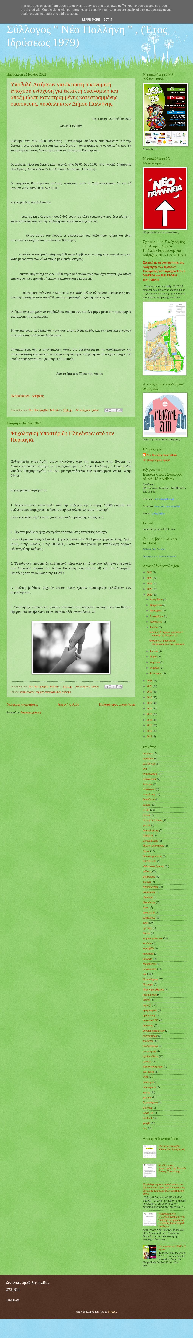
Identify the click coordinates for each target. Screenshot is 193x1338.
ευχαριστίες (149, 917)
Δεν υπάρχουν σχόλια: (87, 410)
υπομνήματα (149, 1087)
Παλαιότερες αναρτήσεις (117, 704)
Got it (108, 19)
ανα (145, 768)
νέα (144, 974)
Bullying (147, 1107)
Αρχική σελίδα (68, 704)
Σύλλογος (148, 1041)
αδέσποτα (148, 753)
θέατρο (146, 933)
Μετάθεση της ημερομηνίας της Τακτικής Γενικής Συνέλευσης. (172, 1168)
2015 (150, 714)
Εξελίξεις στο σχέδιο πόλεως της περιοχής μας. (172, 1148)
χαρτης (146, 1092)
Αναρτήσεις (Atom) (30, 712)
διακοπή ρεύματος (152, 856)
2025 (150, 578)
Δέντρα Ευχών (150, 840)
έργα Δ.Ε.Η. (149, 912)
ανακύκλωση (149, 779)
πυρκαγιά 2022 (53, 692)
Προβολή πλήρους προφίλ (156, 460)
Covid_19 (148, 1112)
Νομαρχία (148, 984)
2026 (150, 572)
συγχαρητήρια (150, 1035)
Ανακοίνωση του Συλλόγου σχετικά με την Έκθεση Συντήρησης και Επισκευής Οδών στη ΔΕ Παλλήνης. (172, 1220)
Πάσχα (146, 999)
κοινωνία (147, 958)
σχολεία (147, 1061)
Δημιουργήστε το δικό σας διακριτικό (159, 556)
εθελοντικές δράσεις (153, 866)
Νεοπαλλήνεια (150, 979)
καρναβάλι (148, 948)
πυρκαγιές (148, 1025)
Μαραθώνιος (149, 964)
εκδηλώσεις (149, 876)
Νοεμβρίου (156, 605)
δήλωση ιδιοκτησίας (153, 845)
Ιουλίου (154, 627)
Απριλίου (155, 662)
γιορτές (146, 825)
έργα (145, 907)
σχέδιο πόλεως (150, 1056)
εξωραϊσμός (149, 902)
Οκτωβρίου (156, 610)
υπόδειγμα (148, 1082)
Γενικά (146, 815)
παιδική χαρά (150, 994)
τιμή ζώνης (148, 1071)
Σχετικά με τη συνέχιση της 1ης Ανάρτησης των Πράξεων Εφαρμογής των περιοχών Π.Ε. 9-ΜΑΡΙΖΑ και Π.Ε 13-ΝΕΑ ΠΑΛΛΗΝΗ (164, 271)
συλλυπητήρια (150, 1046)
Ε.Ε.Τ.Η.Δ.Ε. (149, 861)
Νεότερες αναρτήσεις (22, 704)
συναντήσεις (149, 1051)
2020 (150, 686)
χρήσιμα (66, 692)
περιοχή (40, 692)
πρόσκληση (149, 1015)
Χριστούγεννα (150, 1102)
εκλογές (147, 881)
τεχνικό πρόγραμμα (153, 1066)
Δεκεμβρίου (156, 599)
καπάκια (147, 943)
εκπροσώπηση (150, 887)
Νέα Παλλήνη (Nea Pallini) (162, 455)
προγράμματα (150, 1010)
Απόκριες (148, 784)
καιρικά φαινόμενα (153, 938)
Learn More (91, 19)
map (145, 1128)
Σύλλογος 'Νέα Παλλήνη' (154, 549)
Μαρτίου (155, 667)
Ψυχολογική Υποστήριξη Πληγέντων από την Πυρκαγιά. (166, 642)
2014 (150, 719)
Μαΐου (154, 656)
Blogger (112, 1311)
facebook (148, 1118)
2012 (150, 731)
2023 (150, 589)
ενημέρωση (149, 892)
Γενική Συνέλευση (152, 820)
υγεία (145, 1076)
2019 (150, 691)
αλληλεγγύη (149, 763)
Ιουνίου (154, 651)
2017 (150, 703)
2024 (150, 583)
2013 (150, 725)
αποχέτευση (149, 789)
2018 (150, 697)
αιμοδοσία (148, 758)
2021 (150, 680)
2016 (150, 708)
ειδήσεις (147, 871)
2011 (150, 736)
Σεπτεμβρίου (157, 616)
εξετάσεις (148, 897)
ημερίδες (147, 928)
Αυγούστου (156, 621)
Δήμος (146, 851)
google (146, 1123)
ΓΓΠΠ (146, 810)
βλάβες (146, 804)
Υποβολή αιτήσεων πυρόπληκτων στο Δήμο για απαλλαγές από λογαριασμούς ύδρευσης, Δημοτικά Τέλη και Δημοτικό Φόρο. (163, 1189)
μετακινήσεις (150, 969)
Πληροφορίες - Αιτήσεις (27, 396)
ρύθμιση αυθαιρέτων (154, 1030)
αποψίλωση (149, 794)
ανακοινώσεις (27, 692)
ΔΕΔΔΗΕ (148, 835)
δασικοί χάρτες (150, 830)
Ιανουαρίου (156, 673)
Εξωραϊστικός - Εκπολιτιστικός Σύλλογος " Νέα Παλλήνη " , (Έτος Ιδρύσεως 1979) (87, 29)
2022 (150, 594)
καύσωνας (148, 953)
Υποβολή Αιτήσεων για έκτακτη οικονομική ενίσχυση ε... (166, 634)
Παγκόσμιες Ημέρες (153, 989)
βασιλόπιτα (149, 799)
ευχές (146, 922)
